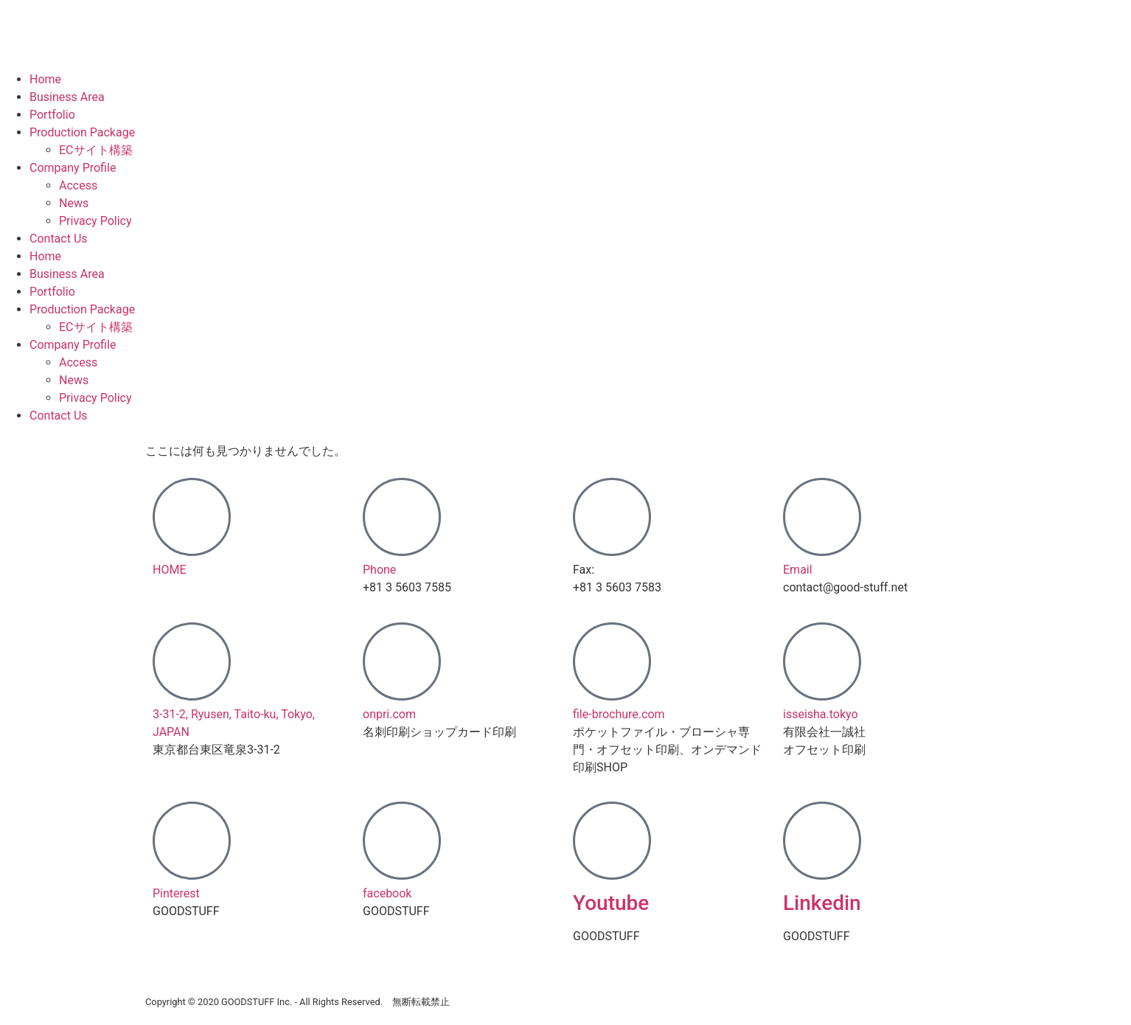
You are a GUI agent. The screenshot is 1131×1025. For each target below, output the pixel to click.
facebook (387, 893)
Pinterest (176, 893)
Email (797, 570)
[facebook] (402, 841)
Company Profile (72, 168)
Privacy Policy (95, 221)
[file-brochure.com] (612, 661)
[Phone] (402, 517)
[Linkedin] (822, 841)
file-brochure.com (619, 714)
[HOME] (192, 517)
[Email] (822, 517)
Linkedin (822, 903)
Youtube (611, 903)
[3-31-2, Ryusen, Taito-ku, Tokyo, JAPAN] (192, 661)
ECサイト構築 (96, 150)
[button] (250, 528)
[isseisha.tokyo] (822, 661)
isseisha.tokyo (820, 714)
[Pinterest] (192, 841)
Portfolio (52, 115)
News (73, 203)
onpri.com (389, 714)
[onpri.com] (402, 661)
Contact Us (58, 239)
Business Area (67, 97)
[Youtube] (612, 841)
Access (78, 185)
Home (45, 79)
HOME (169, 570)
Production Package (82, 132)
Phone (379, 570)
